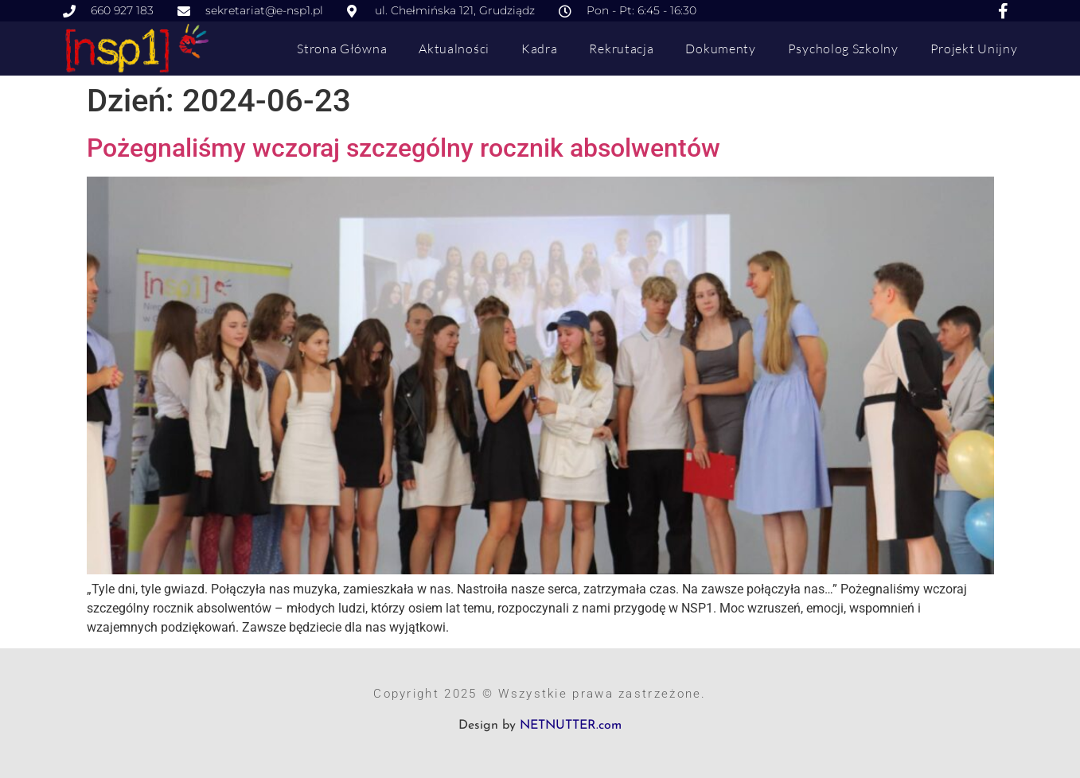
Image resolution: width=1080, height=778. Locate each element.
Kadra (539, 48)
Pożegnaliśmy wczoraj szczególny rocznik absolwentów (403, 148)
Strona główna (342, 48)
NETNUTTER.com (571, 725)
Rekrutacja (621, 48)
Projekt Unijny (974, 48)
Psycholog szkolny (843, 48)
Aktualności (454, 48)
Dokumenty (720, 48)
